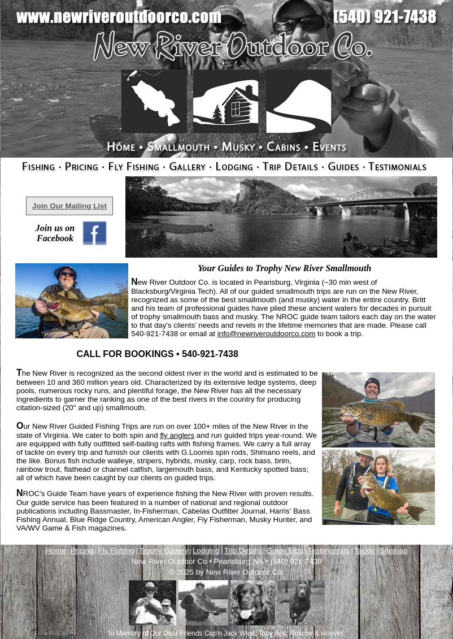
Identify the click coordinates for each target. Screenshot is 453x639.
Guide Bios (285, 550)
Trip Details (243, 550)
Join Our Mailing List (69, 206)
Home (56, 550)
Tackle (364, 550)
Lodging (206, 550)
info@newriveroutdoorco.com (266, 333)
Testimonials (328, 550)
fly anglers (177, 435)
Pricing (81, 550)
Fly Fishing (116, 550)
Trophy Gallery (163, 550)
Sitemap (393, 550)
